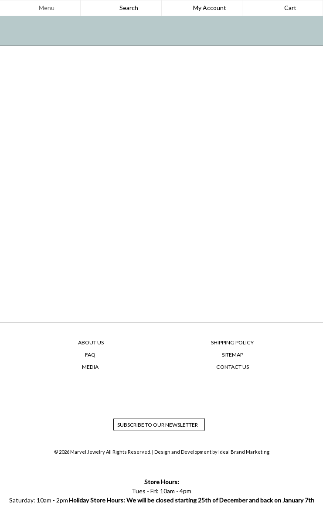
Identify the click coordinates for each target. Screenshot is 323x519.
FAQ (90, 354)
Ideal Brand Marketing (243, 452)
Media (90, 367)
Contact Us (232, 367)
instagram (162, 393)
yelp (178, 393)
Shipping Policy (232, 342)
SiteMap (232, 354)
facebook (145, 393)
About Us (91, 342)
